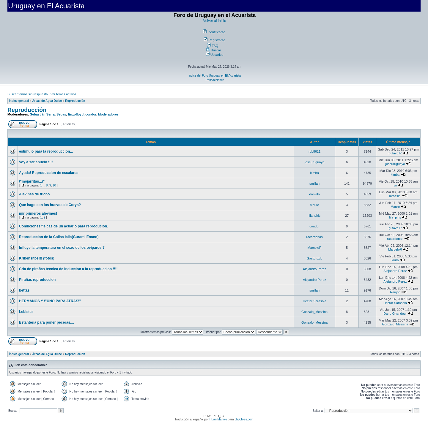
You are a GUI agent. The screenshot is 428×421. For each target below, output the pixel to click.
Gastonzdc (314, 258)
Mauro (314, 205)
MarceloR (315, 247)
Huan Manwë (218, 419)
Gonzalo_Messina (314, 312)
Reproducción (75, 100)
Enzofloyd (76, 114)
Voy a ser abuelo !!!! (36, 162)
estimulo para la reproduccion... (46, 151)
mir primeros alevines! (38, 213)
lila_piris (314, 215)
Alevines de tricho (34, 194)
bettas (24, 290)
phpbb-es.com (244, 419)
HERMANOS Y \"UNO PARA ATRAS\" (50, 301)
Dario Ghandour (395, 313)
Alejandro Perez (314, 269)
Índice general (19, 100)
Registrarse (214, 40)
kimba (314, 173)
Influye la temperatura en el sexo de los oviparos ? (62, 248)
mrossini (395, 196)
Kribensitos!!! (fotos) (36, 258)
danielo (314, 194)
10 (54, 185)
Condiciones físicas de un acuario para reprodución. (63, 226)
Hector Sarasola (314, 301)
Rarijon (395, 292)
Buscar (213, 50)
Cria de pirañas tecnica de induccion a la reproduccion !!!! (68, 269)
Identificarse (214, 32)
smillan (314, 183)
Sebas (61, 114)
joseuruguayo (314, 162)
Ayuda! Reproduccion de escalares (48, 173)
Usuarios (214, 54)
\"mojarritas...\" (32, 181)
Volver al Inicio (214, 21)
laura (395, 260)
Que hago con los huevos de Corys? (50, 205)
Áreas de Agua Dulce (47, 100)
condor (90, 114)
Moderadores (108, 114)
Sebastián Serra (42, 114)
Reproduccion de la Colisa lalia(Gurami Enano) (58, 237)
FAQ (212, 46)
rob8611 (314, 151)
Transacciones (214, 80)
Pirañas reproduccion (37, 280)
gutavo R (395, 153)
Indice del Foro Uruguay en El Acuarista (214, 75)
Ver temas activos (63, 94)
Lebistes (26, 312)
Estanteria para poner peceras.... (46, 322)
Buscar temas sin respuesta (27, 94)
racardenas (314, 237)
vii (395, 185)
